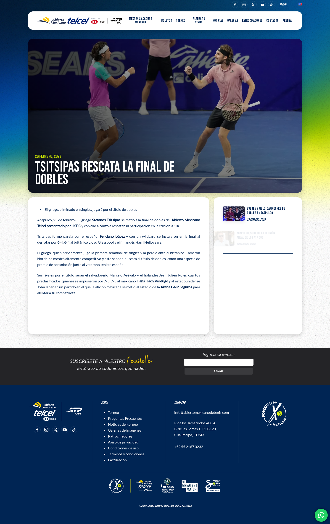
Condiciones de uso (123, 448)
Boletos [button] (166, 20)
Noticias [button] (218, 20)
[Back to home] (79, 21)
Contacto (272, 20)
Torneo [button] (180, 20)
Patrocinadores (252, 20)
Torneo (113, 412)
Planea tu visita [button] (199, 20)
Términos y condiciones (126, 454)
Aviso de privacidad (123, 442)
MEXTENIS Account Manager (140, 20)
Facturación (117, 460)
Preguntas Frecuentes (125, 418)
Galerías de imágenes (124, 430)
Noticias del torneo (123, 424)
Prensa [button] (287, 20)
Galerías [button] (232, 20)
